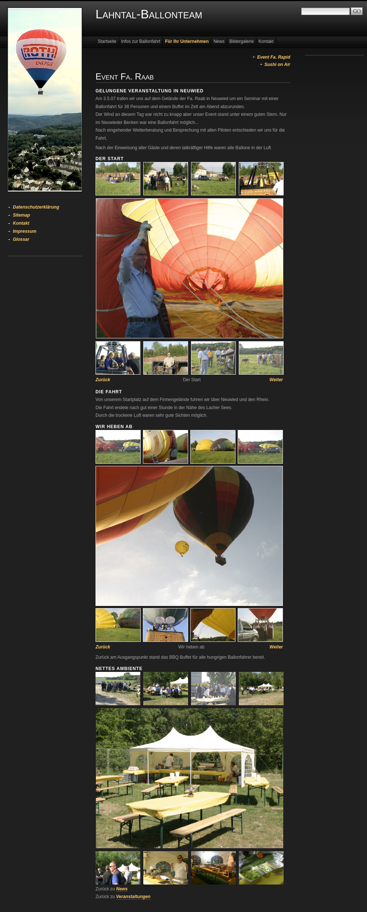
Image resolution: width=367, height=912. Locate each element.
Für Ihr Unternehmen (187, 41)
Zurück (103, 379)
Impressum (24, 231)
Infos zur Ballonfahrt (141, 41)
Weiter (276, 379)
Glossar (21, 239)
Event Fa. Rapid (273, 57)
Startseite (107, 41)
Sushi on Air (277, 64)
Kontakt (21, 223)
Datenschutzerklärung (36, 207)
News (218, 41)
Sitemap (21, 215)
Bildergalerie (241, 41)
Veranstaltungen (133, 896)
